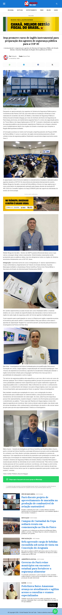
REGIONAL (11, 10)
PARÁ (41, 10)
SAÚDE (56, 10)
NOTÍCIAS (20, 10)
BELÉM (49, 10)
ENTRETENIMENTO (31, 10)
